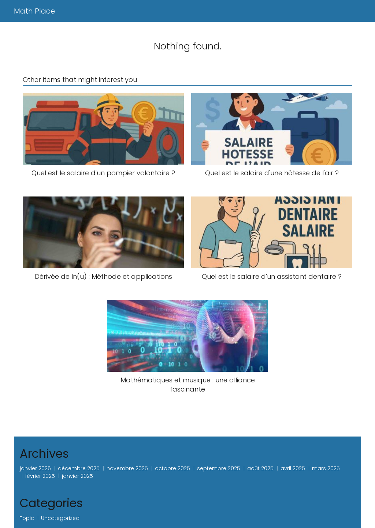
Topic (27, 518)
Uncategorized (60, 518)
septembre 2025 (218, 468)
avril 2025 (293, 468)
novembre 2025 (127, 468)
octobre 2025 (172, 468)
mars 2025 (326, 468)
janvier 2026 (35, 468)
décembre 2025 (79, 468)
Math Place (34, 11)
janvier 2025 (77, 476)
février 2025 (40, 476)
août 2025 (260, 468)
